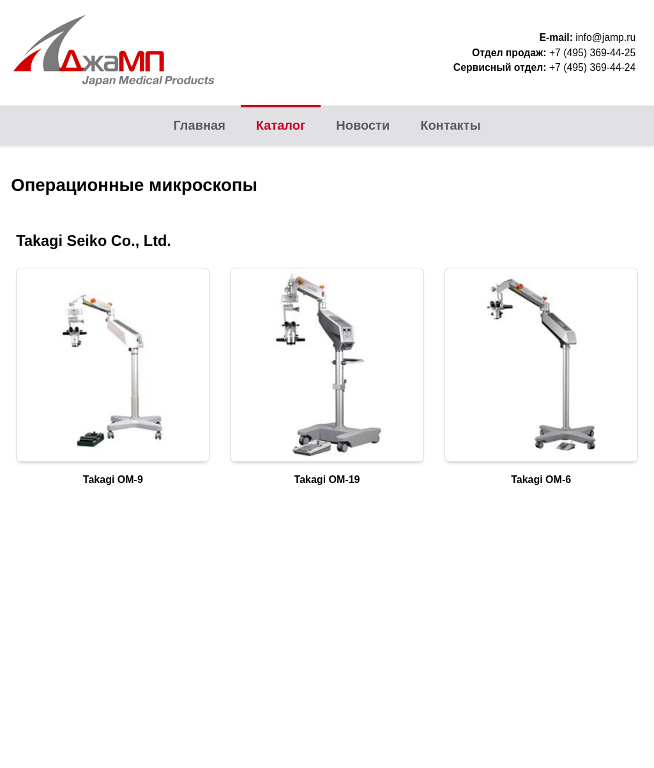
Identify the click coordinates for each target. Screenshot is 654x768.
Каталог (280, 125)
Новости (363, 125)
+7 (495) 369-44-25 (592, 52)
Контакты (450, 125)
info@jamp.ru (605, 37)
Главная (199, 125)
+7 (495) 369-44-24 (592, 67)
